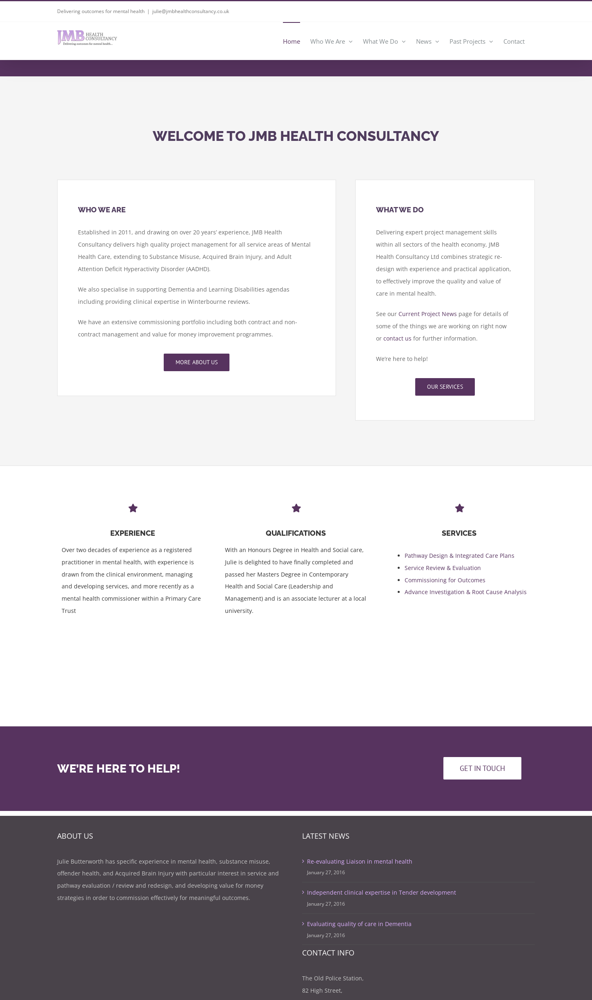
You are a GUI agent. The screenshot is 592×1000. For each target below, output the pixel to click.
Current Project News (427, 314)
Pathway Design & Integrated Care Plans (459, 556)
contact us (397, 338)
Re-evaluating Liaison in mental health (359, 861)
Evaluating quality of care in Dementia (359, 924)
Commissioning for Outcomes (445, 581)
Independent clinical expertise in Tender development (381, 892)
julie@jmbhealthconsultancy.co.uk (190, 11)
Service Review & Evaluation (443, 568)
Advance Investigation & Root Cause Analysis (466, 593)
